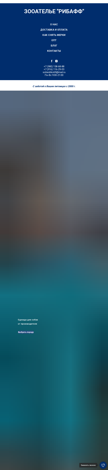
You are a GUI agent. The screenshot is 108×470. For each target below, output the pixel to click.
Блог (54, 45)
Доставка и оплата (54, 29)
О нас (54, 24)
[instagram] (56, 61)
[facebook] (51, 61)
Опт (54, 40)
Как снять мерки (54, 35)
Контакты (54, 50)
